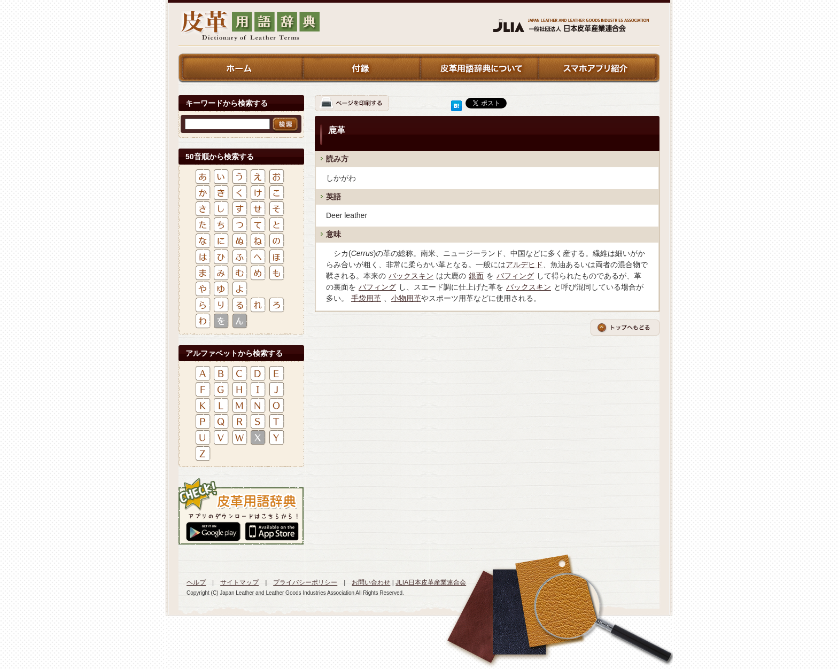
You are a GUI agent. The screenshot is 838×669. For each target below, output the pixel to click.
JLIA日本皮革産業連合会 (430, 582)
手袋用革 (366, 298)
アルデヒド (524, 264)
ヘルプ (196, 582)
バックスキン (411, 275)
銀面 (476, 275)
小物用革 (406, 298)
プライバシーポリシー (305, 582)
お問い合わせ (371, 582)
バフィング (515, 275)
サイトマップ (239, 582)
